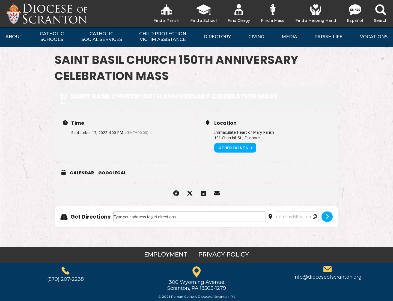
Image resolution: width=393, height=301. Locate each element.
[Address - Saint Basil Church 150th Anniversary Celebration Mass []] (189, 216)
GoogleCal (112, 173)
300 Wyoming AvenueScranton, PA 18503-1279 (196, 285)
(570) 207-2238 (65, 279)
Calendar (82, 173)
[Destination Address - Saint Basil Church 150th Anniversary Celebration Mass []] (297, 216)
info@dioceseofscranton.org (327, 277)
